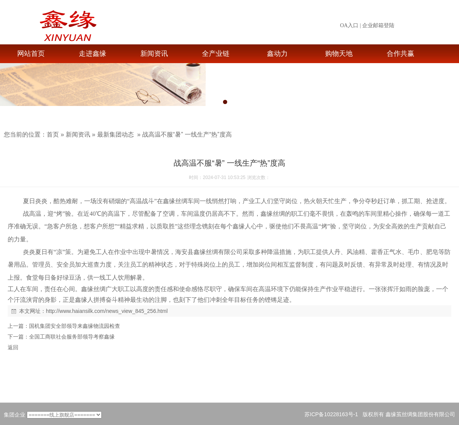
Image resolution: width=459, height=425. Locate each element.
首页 (53, 134)
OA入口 (349, 25)
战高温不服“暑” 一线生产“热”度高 (187, 134)
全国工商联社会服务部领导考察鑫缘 (72, 337)
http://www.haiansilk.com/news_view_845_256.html (107, 311)
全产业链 (216, 53)
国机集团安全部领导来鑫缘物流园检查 (74, 326)
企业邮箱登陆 (378, 25)
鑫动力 (277, 53)
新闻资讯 (154, 53)
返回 (13, 347)
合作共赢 (400, 53)
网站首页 (31, 53)
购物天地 (339, 53)
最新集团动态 (115, 134)
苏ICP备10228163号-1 (331, 414)
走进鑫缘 (92, 53)
